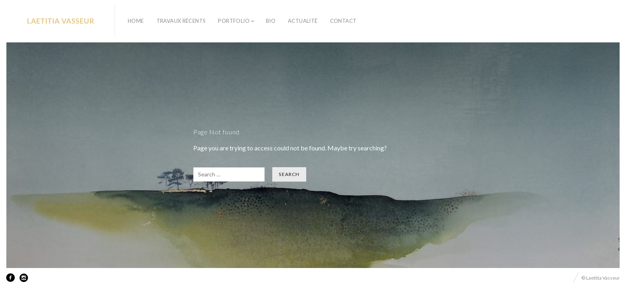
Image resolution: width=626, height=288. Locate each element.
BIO (270, 21)
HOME (136, 21)
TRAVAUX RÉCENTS (181, 21)
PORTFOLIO (234, 21)
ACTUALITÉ (303, 21)
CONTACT (343, 21)
